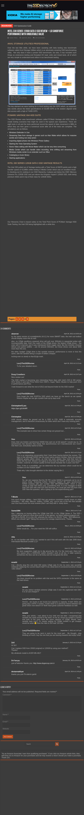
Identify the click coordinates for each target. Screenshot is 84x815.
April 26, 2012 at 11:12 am (72, 363)
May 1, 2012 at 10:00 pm (73, 526)
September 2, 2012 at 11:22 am (70, 587)
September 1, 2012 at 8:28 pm (71, 575)
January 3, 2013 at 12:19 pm (71, 642)
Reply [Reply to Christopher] (78, 424)
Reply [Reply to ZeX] (78, 655)
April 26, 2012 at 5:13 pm (73, 452)
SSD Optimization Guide (22, 26)
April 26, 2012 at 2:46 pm (73, 405)
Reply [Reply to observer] (78, 359)
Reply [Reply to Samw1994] (78, 521)
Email (5, 722)
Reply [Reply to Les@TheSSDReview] (78, 369)
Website (6, 729)
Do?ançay (15, 660)
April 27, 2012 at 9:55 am (73, 477)
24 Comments (40, 38)
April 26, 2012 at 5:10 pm (73, 428)
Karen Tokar (14, 38)
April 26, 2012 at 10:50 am (72, 334)
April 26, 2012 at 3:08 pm (73, 416)
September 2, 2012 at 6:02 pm (71, 599)
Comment (7, 695)
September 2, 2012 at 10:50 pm (70, 613)
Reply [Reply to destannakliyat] (78, 678)
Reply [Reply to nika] (78, 544)
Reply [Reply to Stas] (78, 448)
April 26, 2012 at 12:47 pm (72, 374)
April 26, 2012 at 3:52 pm (73, 439)
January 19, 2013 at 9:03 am (71, 660)
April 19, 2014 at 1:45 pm (73, 671)
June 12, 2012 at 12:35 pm (72, 537)
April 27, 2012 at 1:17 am (73, 497)
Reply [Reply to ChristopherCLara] (78, 412)
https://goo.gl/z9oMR (19, 408)
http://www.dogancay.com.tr (43, 663)
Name (5, 714)
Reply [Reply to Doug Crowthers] (78, 389)
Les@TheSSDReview (25, 363)
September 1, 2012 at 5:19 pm (71, 562)
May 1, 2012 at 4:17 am (73, 510)
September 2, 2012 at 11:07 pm (70, 630)
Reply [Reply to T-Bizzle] (78, 506)
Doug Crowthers (18, 374)
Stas (13, 439)
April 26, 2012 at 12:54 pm (72, 393)
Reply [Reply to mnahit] (78, 571)
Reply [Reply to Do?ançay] (78, 666)
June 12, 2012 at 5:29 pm (73, 548)
